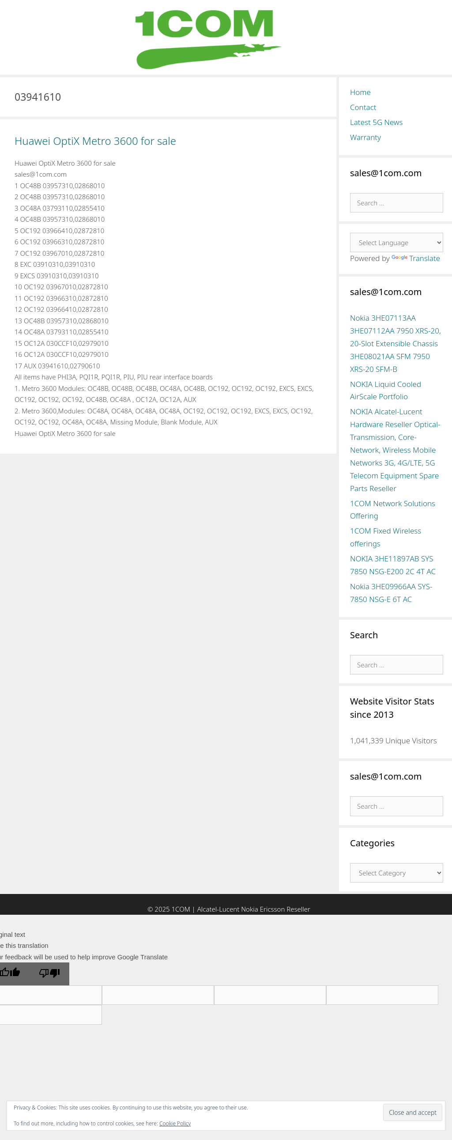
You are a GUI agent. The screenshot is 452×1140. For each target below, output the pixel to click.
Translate (416, 258)
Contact (363, 107)
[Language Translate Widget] (396, 242)
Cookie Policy (175, 1123)
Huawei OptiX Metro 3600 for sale (95, 140)
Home (360, 92)
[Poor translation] (49, 973)
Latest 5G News (376, 122)
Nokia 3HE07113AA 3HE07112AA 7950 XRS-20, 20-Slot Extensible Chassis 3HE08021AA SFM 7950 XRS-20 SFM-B (395, 343)
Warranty (365, 137)
